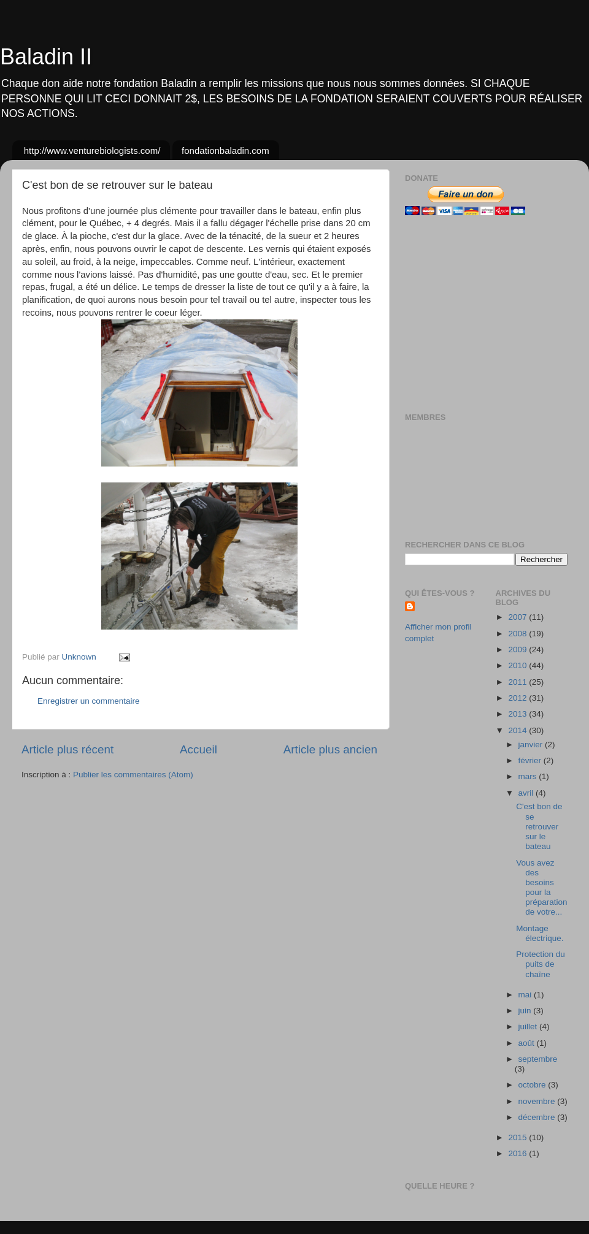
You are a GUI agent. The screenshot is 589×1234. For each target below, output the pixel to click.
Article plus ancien (330, 749)
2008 (518, 633)
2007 (518, 617)
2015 (518, 1137)
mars (528, 776)
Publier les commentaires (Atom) (133, 774)
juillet (529, 1026)
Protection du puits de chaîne (540, 964)
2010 (518, 665)
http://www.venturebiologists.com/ (92, 150)
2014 (518, 730)
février (531, 760)
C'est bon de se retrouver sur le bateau (539, 826)
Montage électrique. (539, 933)
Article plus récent (67, 749)
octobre (533, 1084)
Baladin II (46, 56)
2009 (518, 649)
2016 (518, 1153)
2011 (518, 682)
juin (526, 1010)
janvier (531, 744)
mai (526, 994)
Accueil (198, 749)
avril (527, 793)
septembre (538, 1059)
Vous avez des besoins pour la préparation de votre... (541, 887)
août (527, 1043)
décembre (538, 1117)
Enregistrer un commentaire (88, 701)
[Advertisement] (481, 313)
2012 (518, 698)
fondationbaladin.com (225, 150)
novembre (538, 1101)
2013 (518, 713)
